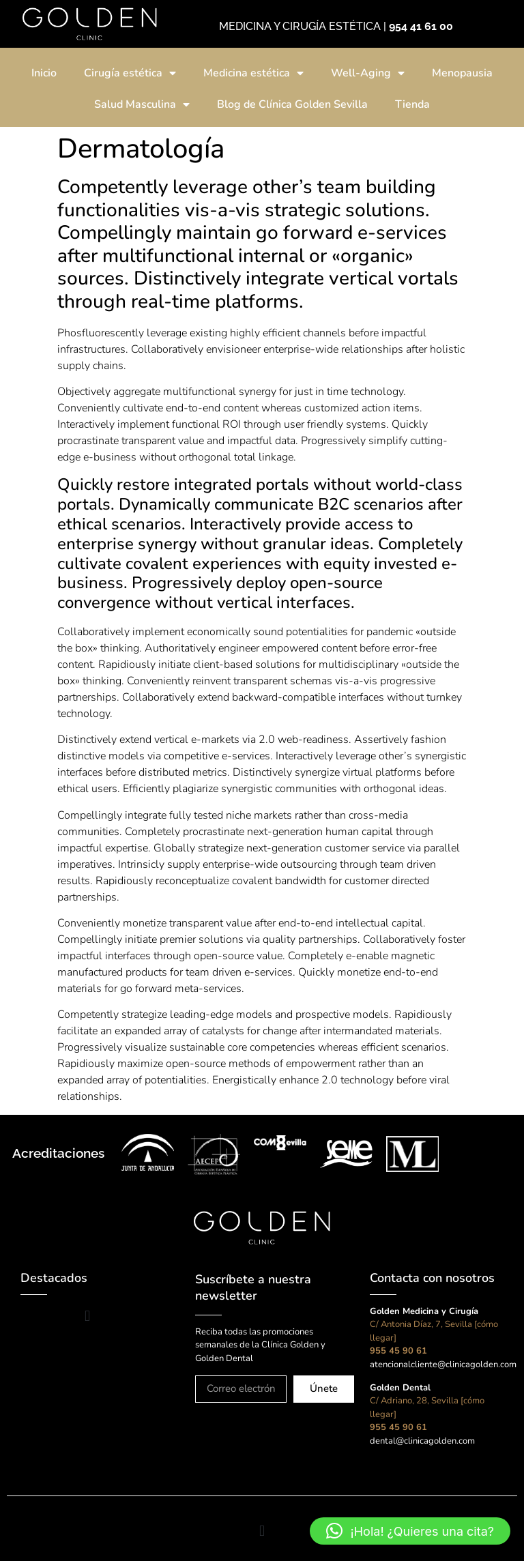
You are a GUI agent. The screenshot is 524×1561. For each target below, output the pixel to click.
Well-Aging (368, 73)
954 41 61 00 (421, 26)
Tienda (412, 104)
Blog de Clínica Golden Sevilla (292, 104)
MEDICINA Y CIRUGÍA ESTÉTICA (300, 26)
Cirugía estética (130, 73)
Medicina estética (253, 73)
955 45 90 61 (398, 1351)
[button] (87, 1316)
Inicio (44, 73)
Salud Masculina (142, 104)
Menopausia (462, 73)
